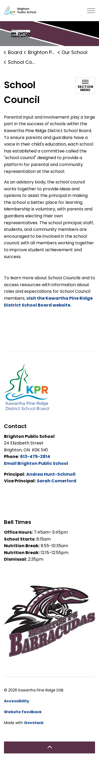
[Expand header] (91, 10)
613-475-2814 (35, 456)
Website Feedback (23, 711)
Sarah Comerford (56, 481)
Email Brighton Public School (36, 463)
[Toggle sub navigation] (85, 86)
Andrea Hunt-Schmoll (51, 474)
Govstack (34, 722)
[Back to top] (49, 747)
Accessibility (16, 701)
